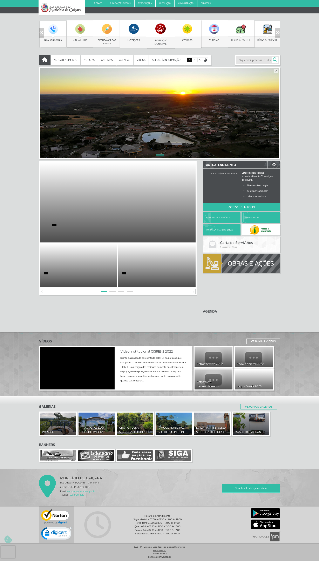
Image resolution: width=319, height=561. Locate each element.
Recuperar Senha (229, 173)
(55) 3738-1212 (76, 495)
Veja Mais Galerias (259, 407)
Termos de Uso (159, 553)
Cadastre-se (214, 173)
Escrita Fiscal (252, 217)
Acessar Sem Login (241, 207)
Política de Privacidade (159, 557)
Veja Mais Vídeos (263, 341)
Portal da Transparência (219, 229)
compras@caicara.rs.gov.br (81, 491)
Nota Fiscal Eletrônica (218, 217)
